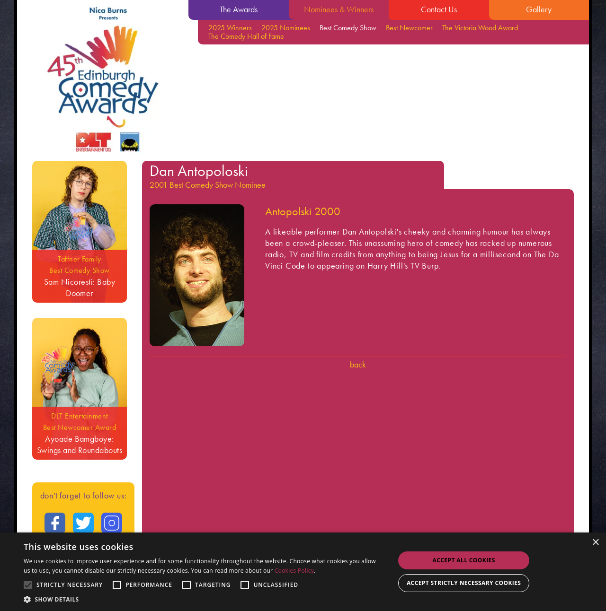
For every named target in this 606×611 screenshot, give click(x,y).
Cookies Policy (294, 571)
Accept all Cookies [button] (464, 560)
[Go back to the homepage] (103, 80)
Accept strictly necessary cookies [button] (464, 583)
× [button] (595, 542)
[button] (204, 599)
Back (358, 364)
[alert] (303, 571)
